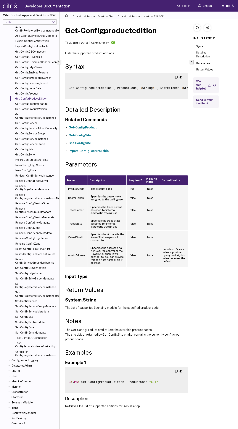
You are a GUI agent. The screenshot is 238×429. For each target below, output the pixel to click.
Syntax (202, 46)
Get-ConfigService (26, 123)
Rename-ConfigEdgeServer (31, 238)
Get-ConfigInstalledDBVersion (33, 77)
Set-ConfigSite (24, 316)
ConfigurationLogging (25, 360)
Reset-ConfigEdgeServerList (32, 248)
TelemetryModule (22, 402)
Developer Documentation (47, 6)
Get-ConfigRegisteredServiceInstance (35, 116)
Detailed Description (205, 54)
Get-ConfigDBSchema (28, 56)
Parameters (205, 63)
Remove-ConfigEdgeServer (31, 180)
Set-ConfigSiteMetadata (30, 322)
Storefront (18, 397)
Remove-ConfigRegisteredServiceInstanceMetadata (36, 196)
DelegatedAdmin (22, 365)
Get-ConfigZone (25, 154)
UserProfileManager (24, 412)
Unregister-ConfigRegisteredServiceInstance (35, 353)
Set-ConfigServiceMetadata (32, 311)
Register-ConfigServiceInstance (34, 175)
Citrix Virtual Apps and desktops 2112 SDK (141, 16)
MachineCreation (22, 381)
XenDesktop (19, 418)
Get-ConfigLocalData (28, 88)
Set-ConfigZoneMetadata (30, 332)
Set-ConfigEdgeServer (29, 273)
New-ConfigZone (25, 170)
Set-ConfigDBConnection (30, 267)
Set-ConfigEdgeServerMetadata (34, 278)
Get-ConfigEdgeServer (29, 67)
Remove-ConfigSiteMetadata (32, 222)
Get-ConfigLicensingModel (31, 83)
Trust (15, 407)
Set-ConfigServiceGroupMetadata (35, 306)
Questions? (18, 423)
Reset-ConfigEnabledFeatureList (35, 254)
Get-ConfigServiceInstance (31, 138)
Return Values (204, 71)
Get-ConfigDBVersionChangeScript (36, 62)
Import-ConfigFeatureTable (31, 159)
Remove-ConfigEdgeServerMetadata (32, 188)
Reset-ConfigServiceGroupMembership (34, 261)
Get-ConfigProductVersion (31, 109)
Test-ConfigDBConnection (31, 337)
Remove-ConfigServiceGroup (32, 203)
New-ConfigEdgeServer (29, 165)
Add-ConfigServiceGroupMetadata (36, 35)
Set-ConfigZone (25, 327)
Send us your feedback (204, 101)
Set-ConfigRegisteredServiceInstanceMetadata (36, 294)
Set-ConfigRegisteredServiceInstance (35, 285)
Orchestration (20, 391)
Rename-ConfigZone (27, 243)
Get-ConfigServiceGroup (30, 133)
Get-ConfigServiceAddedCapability (36, 128)
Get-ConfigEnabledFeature (31, 72)
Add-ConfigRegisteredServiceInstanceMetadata (36, 29)
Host (14, 376)
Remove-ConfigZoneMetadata (33, 233)
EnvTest (17, 370)
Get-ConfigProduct (26, 93)
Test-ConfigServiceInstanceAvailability (35, 345)
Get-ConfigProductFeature (31, 103)
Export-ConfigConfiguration (32, 41)
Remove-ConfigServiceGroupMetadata (33, 210)
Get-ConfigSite (24, 149)
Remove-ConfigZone (27, 227)
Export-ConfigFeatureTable (32, 46)
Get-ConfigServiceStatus (30, 144)
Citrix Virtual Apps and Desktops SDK (93, 16)
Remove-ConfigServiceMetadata (34, 217)
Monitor (16, 386)
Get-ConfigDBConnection (30, 51)
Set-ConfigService (26, 301)
